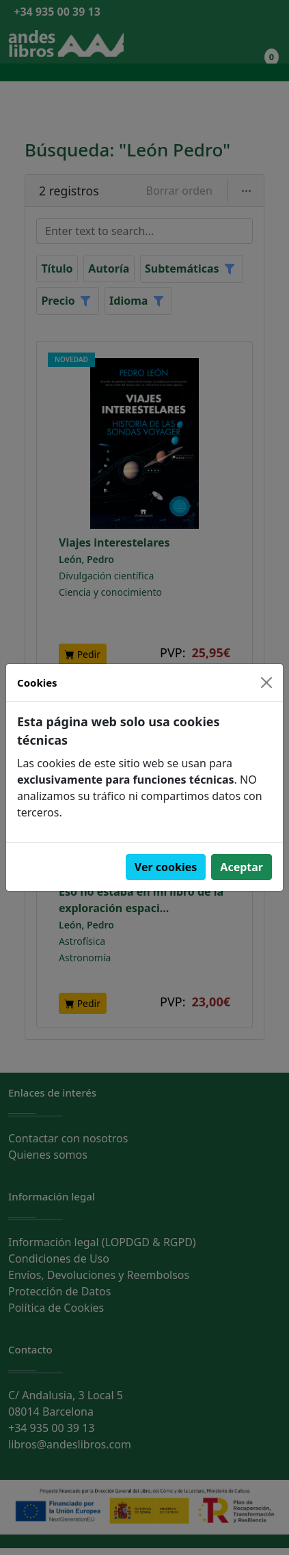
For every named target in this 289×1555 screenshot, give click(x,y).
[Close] (266, 682)
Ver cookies (166, 867)
